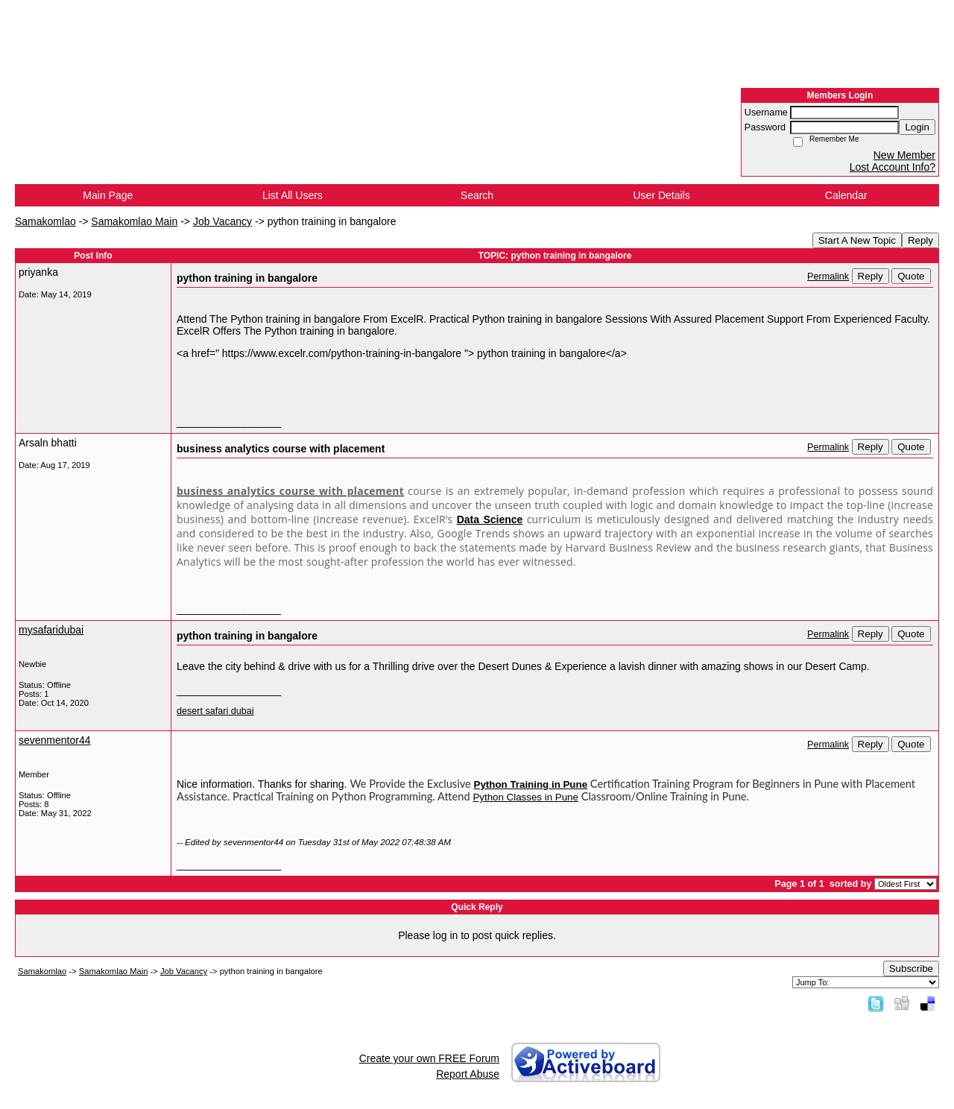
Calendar (846, 195)
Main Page (108, 195)
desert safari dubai (215, 711)
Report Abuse (467, 1074)
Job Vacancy (222, 221)
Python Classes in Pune (525, 797)
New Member (904, 155)
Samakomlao (45, 221)
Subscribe (911, 968)
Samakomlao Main (134, 221)
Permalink (828, 276)
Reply (920, 240)
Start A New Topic (857, 240)
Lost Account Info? (892, 167)
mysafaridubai (51, 630)
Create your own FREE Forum (429, 1058)
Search (477, 195)
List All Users (292, 195)
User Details (661, 195)
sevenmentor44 (55, 740)
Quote (910, 276)
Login (917, 127)
